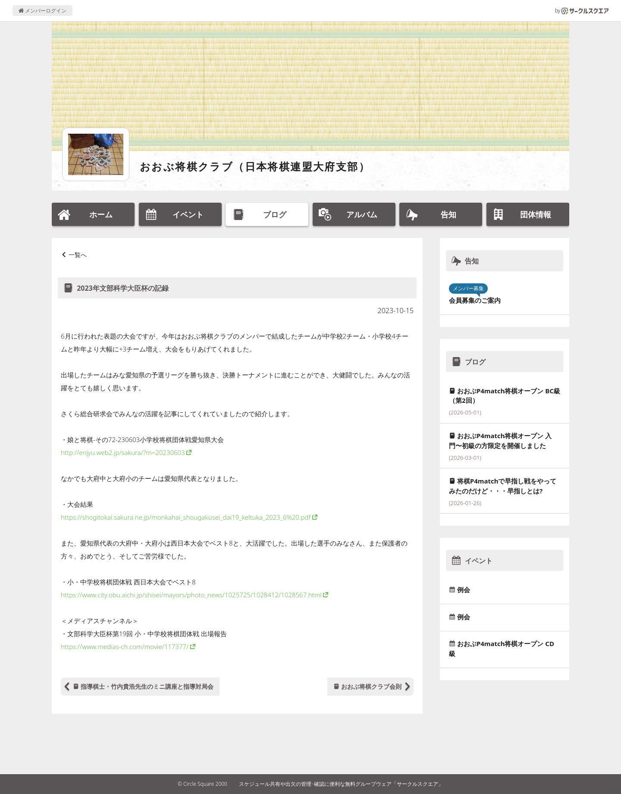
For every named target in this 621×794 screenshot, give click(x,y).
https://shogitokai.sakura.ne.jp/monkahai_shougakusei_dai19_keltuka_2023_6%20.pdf (185, 517)
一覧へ (78, 255)
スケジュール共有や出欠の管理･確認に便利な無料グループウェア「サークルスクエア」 (341, 784)
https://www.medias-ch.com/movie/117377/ (124, 646)
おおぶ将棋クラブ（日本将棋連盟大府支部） (255, 166)
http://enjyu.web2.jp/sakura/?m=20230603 (123, 452)
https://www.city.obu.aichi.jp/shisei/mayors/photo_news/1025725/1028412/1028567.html (191, 594)
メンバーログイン (42, 10)
